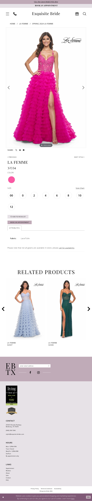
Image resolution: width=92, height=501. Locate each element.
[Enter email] (35, 366)
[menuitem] (7, 13)
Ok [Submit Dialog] (88, 497)
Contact (8, 478)
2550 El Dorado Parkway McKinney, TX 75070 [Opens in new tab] (13, 426)
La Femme (23, 24)
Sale (7, 475)
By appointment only (12, 456)
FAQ (7, 480)
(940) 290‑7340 (11, 430)
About (8, 473)
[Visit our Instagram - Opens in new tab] (38, 372)
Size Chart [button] (80, 188)
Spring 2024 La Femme (42, 24)
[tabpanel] (46, 87)
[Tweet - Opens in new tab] (16, 150)
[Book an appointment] (46, 6)
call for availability (66, 248)
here (72, 499)
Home (12, 24)
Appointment (10, 468)
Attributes (14, 228)
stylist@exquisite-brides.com (15, 434)
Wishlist (8, 471)
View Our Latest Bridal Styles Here (46, 2)
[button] (7, 13)
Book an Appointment (19, 222)
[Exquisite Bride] (10, 369)
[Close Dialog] (3, 497)
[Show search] (84, 13)
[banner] (46, 14)
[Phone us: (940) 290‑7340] (15, 13)
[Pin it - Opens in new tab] (20, 150)
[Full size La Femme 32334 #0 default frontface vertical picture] (46, 87)
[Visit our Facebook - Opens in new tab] (30, 372)
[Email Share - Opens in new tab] (23, 150)
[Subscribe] (49, 366)
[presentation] (25, 309)
